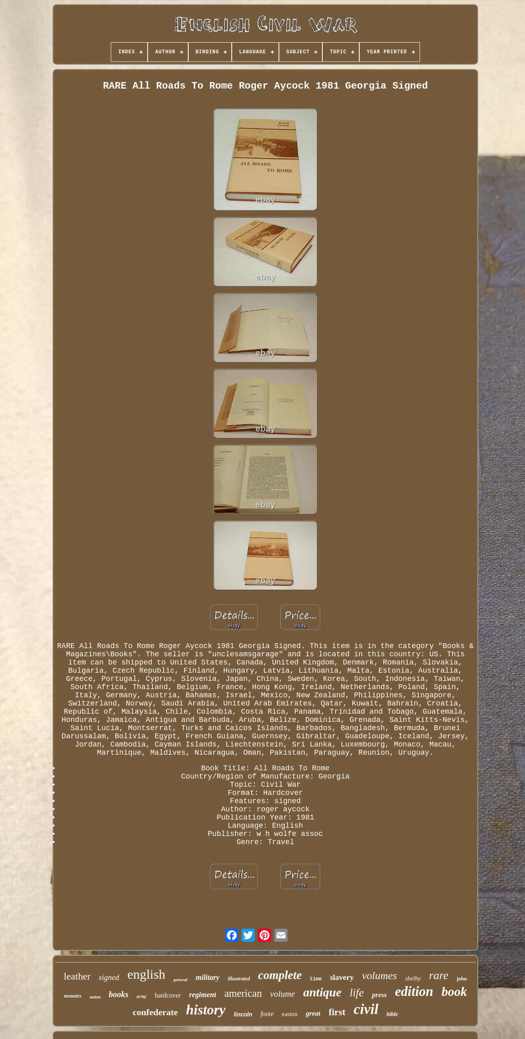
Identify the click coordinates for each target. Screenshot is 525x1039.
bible (392, 1014)
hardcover (168, 995)
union (94, 996)
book (454, 991)
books (118, 994)
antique (322, 992)
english (146, 974)
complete (279, 975)
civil (366, 1009)
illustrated (239, 978)
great (313, 1013)
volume (282, 994)
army (141, 997)
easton (289, 1014)
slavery (342, 977)
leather (77, 976)
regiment (202, 995)
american (243, 993)
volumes (379, 976)
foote (267, 1013)
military (207, 977)
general (180, 979)
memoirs (73, 996)
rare (438, 975)
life (357, 992)
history (206, 1009)
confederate (155, 1012)
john (462, 978)
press (379, 995)
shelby (413, 978)
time (316, 979)
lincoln (243, 1014)
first (337, 1012)
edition (414, 991)
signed (109, 977)
